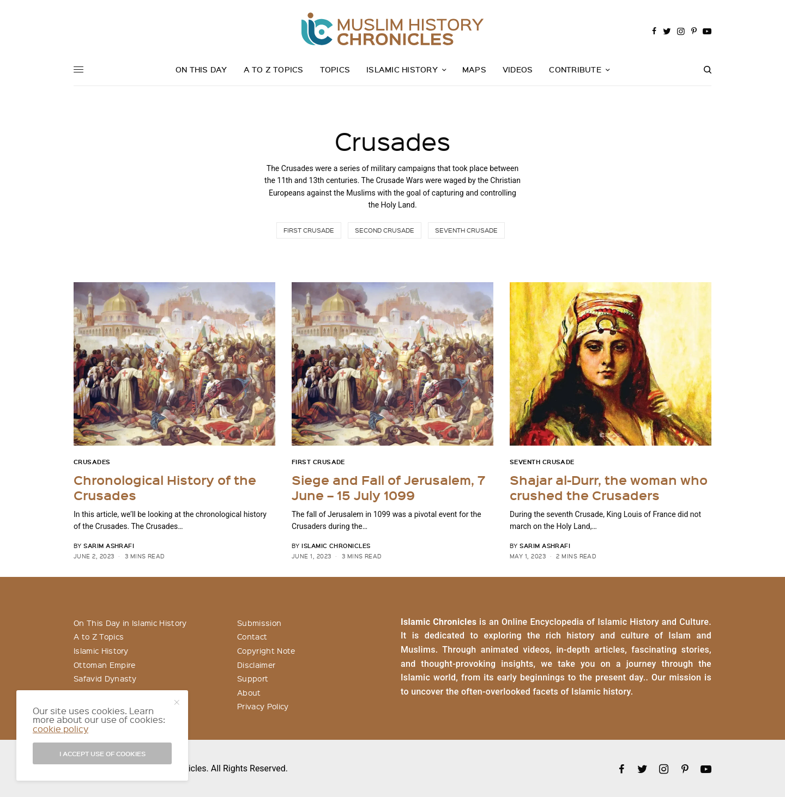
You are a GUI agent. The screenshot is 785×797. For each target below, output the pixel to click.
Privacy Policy (262, 706)
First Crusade (308, 230)
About (249, 692)
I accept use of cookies (102, 753)
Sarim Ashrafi (108, 546)
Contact (252, 636)
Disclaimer (256, 665)
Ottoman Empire (104, 665)
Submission (259, 623)
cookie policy (60, 728)
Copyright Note (266, 650)
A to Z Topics (99, 636)
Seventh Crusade (466, 230)
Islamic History (101, 650)
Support (252, 678)
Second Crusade (384, 230)
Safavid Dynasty (105, 678)
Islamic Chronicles (335, 546)
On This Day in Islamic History (130, 623)
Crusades (92, 462)
